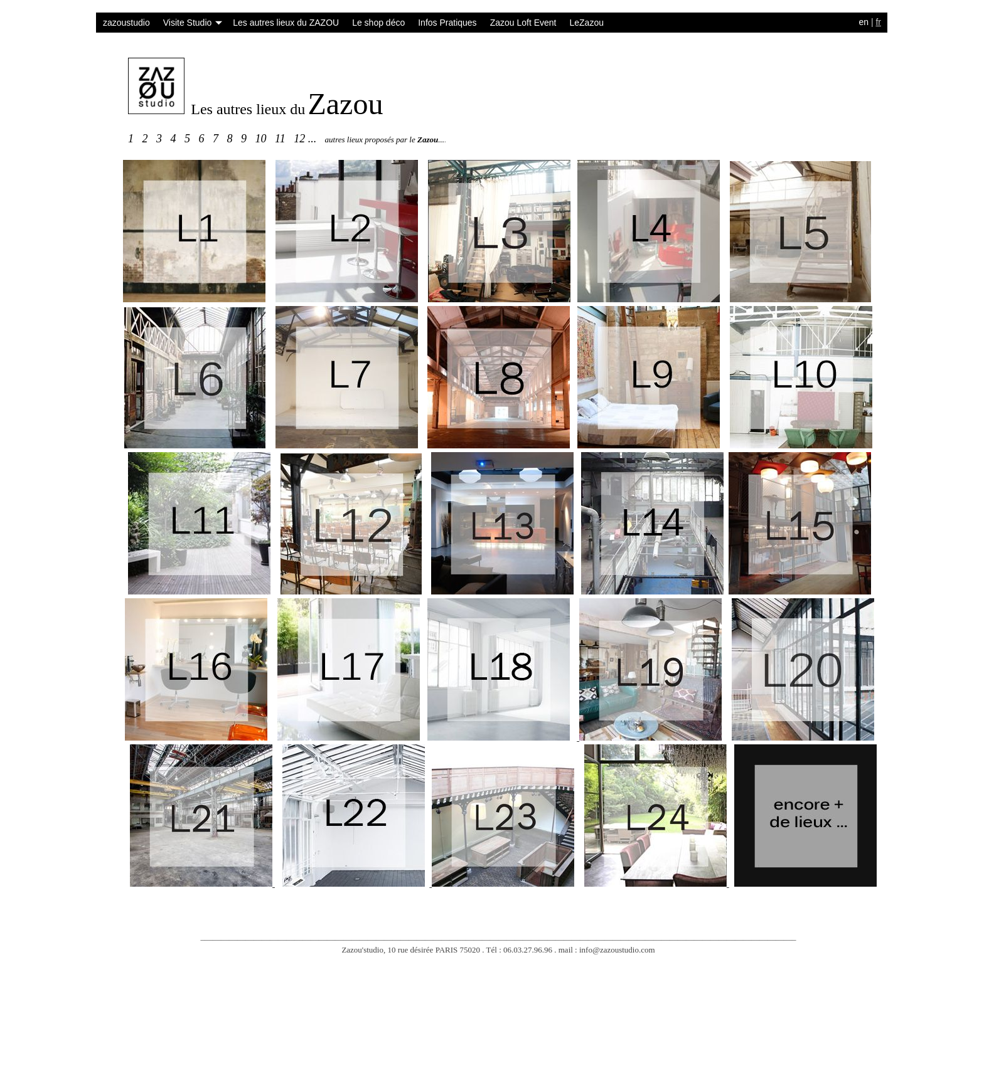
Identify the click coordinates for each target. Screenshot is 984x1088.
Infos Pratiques (447, 23)
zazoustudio (126, 23)
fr (878, 22)
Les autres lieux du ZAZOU (286, 23)
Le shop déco (378, 23)
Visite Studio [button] (193, 23)
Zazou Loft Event (523, 23)
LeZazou (586, 23)
